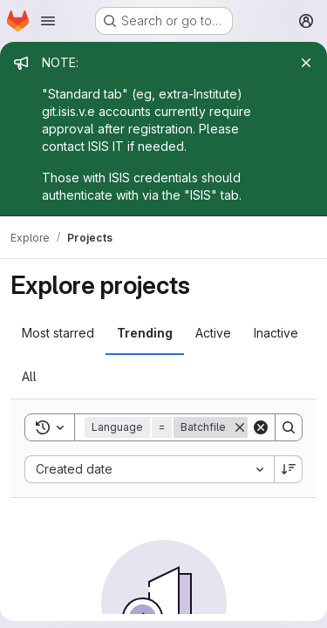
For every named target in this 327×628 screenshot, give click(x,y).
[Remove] (239, 427)
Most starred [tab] (58, 332)
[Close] (306, 62)
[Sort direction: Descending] (289, 469)
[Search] (289, 427)
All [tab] (29, 376)
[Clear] (260, 427)
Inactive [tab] (276, 332)
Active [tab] (213, 332)
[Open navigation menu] (48, 21)
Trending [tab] (145, 332)
